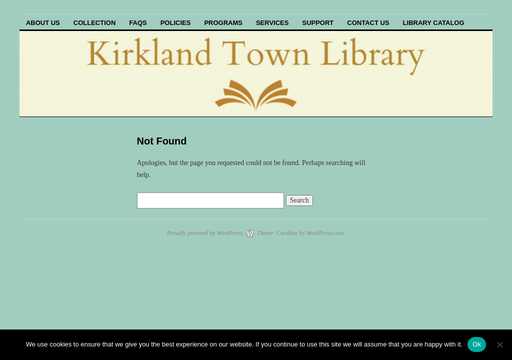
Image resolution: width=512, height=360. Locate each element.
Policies (175, 22)
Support (318, 22)
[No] (499, 345)
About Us (43, 22)
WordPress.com (325, 233)
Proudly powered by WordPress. (205, 233)
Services (272, 22)
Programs (223, 22)
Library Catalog (433, 22)
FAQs (137, 22)
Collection (95, 22)
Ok (476, 344)
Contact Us (368, 22)
